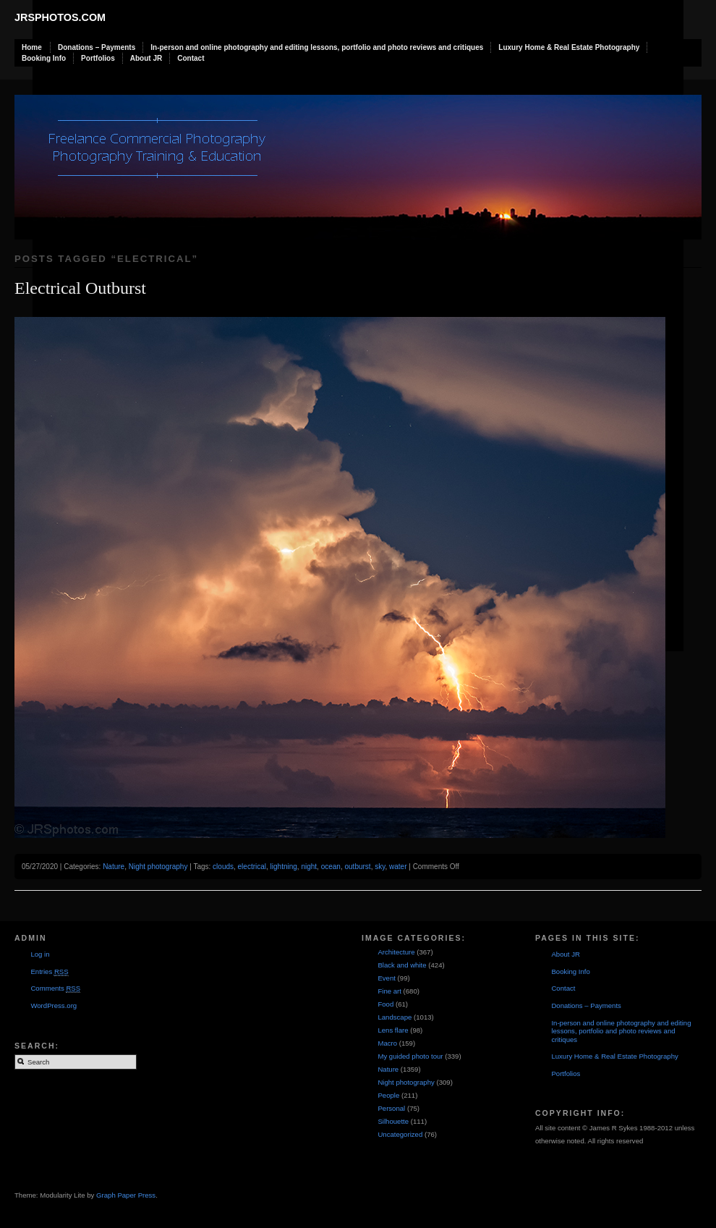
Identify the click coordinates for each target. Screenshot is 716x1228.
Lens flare (393, 1030)
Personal (391, 1108)
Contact (190, 58)
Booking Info (44, 58)
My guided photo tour (410, 1056)
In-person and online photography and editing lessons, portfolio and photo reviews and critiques (316, 47)
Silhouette (393, 1121)
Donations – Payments (96, 47)
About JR (146, 58)
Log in (39, 954)
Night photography (158, 867)
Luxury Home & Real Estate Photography (568, 47)
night (309, 867)
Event (387, 978)
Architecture (396, 952)
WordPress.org (53, 1005)
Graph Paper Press (125, 1195)
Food (385, 1004)
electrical (252, 867)
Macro (387, 1043)
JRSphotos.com (60, 17)
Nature (113, 867)
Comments (55, 988)
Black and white (402, 965)
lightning (283, 867)
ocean (331, 867)
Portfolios (98, 58)
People (388, 1095)
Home (32, 47)
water (397, 867)
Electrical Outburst (80, 288)
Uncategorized (400, 1134)
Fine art (389, 991)
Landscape (395, 1017)
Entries (49, 971)
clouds (223, 867)
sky (380, 867)
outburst (357, 867)
